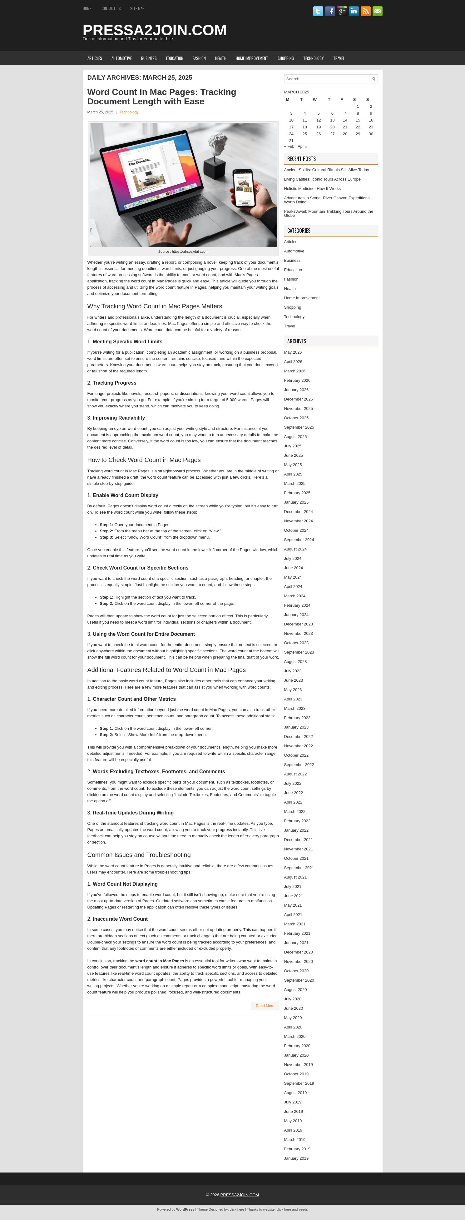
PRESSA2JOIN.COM (155, 30)
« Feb (289, 146)
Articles (94, 58)
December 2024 (298, 511)
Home (87, 8)
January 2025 (296, 502)
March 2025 (295, 483)
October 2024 (296, 530)
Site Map (137, 8)
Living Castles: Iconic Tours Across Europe (322, 179)
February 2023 (297, 717)
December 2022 (298, 736)
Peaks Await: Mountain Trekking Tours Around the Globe (328, 213)
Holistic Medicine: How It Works (312, 188)
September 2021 (299, 867)
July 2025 (293, 446)
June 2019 (293, 1111)
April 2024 (293, 586)
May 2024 (293, 577)
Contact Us (111, 8)
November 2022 (298, 746)
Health (220, 58)
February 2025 (297, 492)
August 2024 (295, 549)
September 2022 (299, 764)
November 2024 (298, 521)
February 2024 (297, 605)
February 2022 (297, 821)
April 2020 (293, 1027)
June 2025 (293, 455)
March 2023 (295, 708)
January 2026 (296, 389)
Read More (265, 1006)
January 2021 (296, 942)
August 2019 (295, 1092)
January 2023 (296, 727)
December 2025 (298, 399)
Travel (338, 58)
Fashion (199, 58)
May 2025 (293, 464)
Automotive (121, 58)
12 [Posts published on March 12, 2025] (318, 120)
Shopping (286, 58)
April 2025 (293, 474)
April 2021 (293, 914)
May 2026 (293, 352)
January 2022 (296, 830)
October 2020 (296, 971)
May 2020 (293, 1017)
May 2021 (293, 905)
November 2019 (298, 1064)
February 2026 (297, 380)
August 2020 (295, 989)
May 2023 (293, 689)
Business (149, 58)
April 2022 (293, 802)
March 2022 (295, 811)
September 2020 (299, 980)
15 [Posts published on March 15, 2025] (358, 120)
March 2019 (295, 1139)
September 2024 (299, 539)
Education (174, 58)
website (269, 1209)
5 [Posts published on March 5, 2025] (319, 113)
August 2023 (295, 661)
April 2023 (293, 699)
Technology (313, 58)
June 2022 (293, 792)
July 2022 (293, 783)
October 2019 (296, 1074)
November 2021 (298, 849)
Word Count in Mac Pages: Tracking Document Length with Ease (161, 96)
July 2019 (293, 1102)
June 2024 (293, 567)
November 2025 (298, 408)
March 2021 (295, 924)
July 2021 (293, 886)
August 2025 (295, 436)
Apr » (302, 146)
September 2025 (299, 427)
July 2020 (293, 999)
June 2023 (293, 680)
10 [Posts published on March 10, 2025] (291, 120)
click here (237, 1209)
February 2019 (297, 1149)
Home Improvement (252, 58)
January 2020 (296, 1055)
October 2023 (296, 642)
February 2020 (297, 1045)
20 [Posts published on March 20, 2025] (332, 127)
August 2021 (295, 877)
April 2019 (293, 1130)
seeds (303, 1209)
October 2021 (296, 858)
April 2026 (293, 361)
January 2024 (296, 614)
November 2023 (298, 633)
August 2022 (295, 774)
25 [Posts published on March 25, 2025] (305, 134)
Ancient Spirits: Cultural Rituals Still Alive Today (326, 169)
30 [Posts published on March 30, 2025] (371, 134)
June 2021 (293, 896)
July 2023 (293, 671)
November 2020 (298, 961)
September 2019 (299, 1083)
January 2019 (296, 1158)
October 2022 (296, 755)
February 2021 (297, 933)
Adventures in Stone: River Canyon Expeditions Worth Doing (327, 200)
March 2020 (295, 1036)
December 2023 (298, 624)
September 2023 (299, 652)
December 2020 (298, 952)
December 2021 (298, 839)
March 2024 (295, 596)
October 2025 (296, 418)
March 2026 (295, 371)
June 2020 (293, 1008)
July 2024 (293, 558)
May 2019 (293, 1120)
